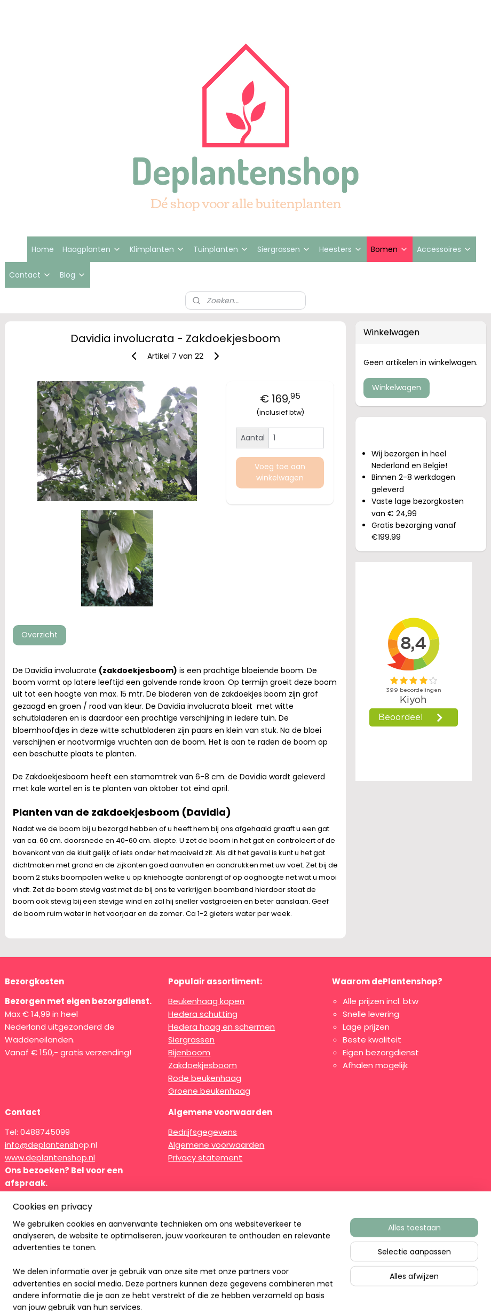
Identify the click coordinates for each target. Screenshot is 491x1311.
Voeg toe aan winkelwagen (280, 472)
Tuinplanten (221, 249)
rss (243, 1291)
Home (42, 249)
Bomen (389, 249)
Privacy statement (205, 1157)
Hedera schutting (202, 1014)
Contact (30, 275)
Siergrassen (284, 249)
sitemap (220, 1291)
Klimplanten (157, 249)
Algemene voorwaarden (216, 1144)
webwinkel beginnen (282, 1291)
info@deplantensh (41, 1144)
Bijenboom (189, 1052)
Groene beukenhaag (209, 1090)
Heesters (340, 249)
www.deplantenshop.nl (50, 1157)
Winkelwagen (396, 387)
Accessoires (444, 249)
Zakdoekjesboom (202, 1065)
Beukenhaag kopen (206, 1001)
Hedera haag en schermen (221, 1026)
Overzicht (39, 634)
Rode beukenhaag (204, 1078)
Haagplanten (91, 249)
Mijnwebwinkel (377, 1291)
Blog (73, 275)
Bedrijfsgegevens (202, 1132)
